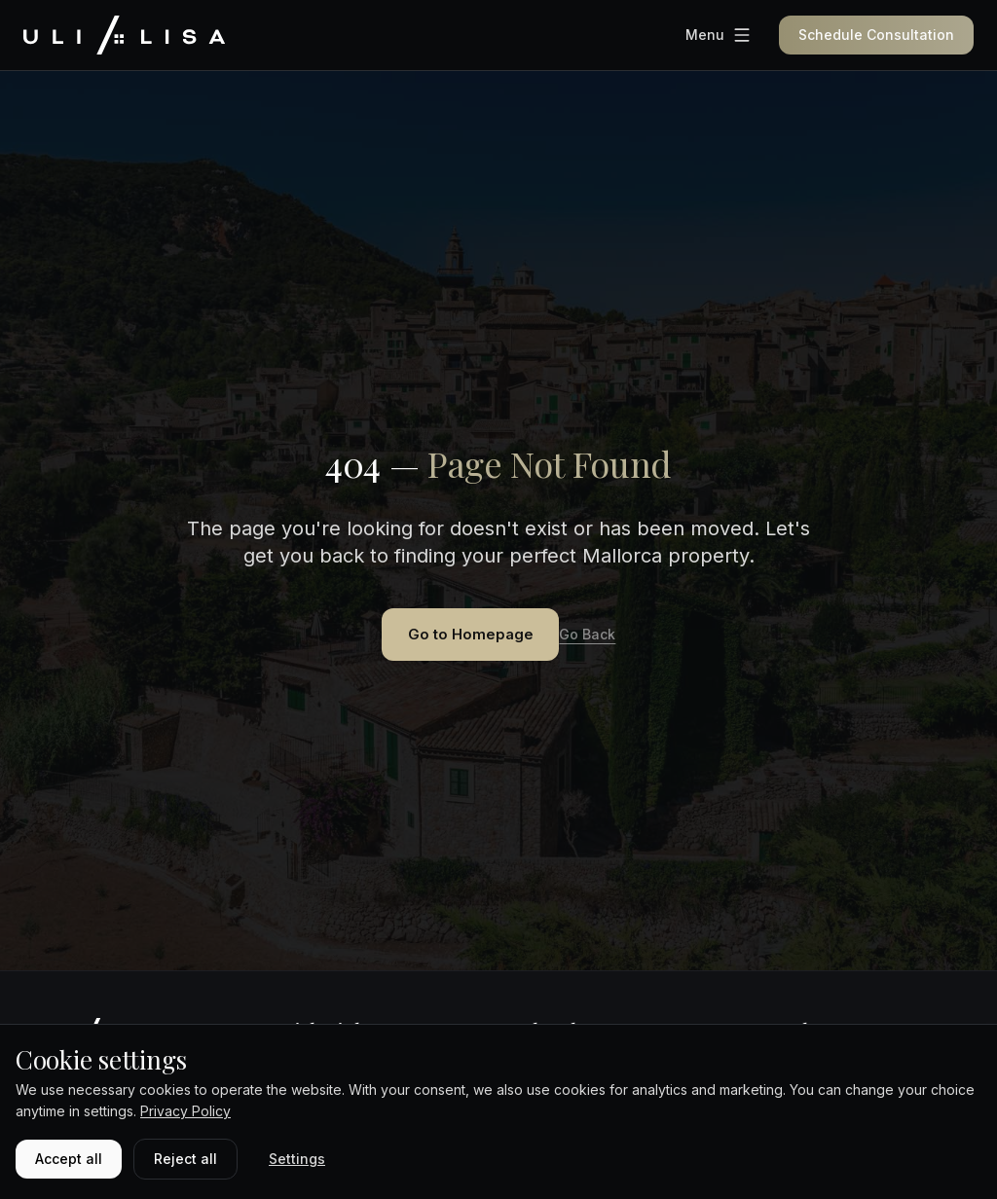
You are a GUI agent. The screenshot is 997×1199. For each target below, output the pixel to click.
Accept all (68, 1158)
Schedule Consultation (876, 34)
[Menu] (718, 35)
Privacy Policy (185, 1111)
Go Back (601, 637)
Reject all (185, 1158)
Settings (297, 1158)
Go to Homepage (470, 636)
